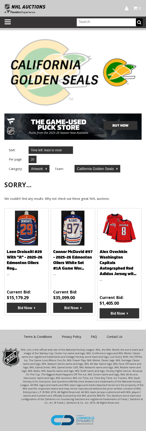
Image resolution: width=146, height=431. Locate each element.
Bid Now (25, 307)
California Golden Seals (96, 169)
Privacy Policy (71, 337)
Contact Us (114, 337)
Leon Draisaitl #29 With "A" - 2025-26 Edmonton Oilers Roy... (24, 260)
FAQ (94, 337)
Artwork (37, 169)
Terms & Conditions (38, 337)
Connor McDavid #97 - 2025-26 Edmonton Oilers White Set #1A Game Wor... (73, 260)
